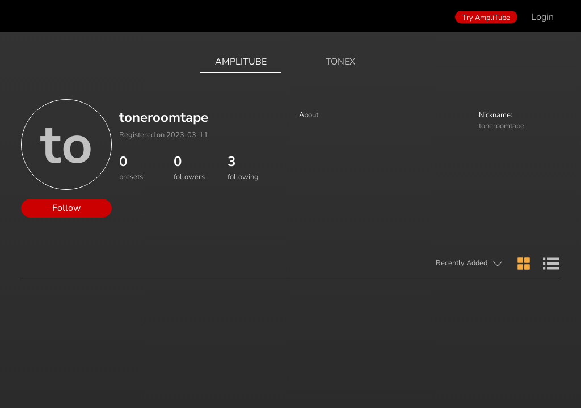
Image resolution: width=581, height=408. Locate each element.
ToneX (340, 62)
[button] (418, 264)
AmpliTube (241, 62)
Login (542, 17)
